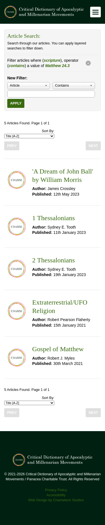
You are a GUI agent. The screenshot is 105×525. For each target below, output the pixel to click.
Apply (16, 103)
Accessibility (56, 495)
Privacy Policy (56, 490)
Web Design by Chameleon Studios (56, 500)
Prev (12, 146)
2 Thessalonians (53, 260)
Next (93, 146)
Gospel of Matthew (58, 349)
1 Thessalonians (53, 218)
